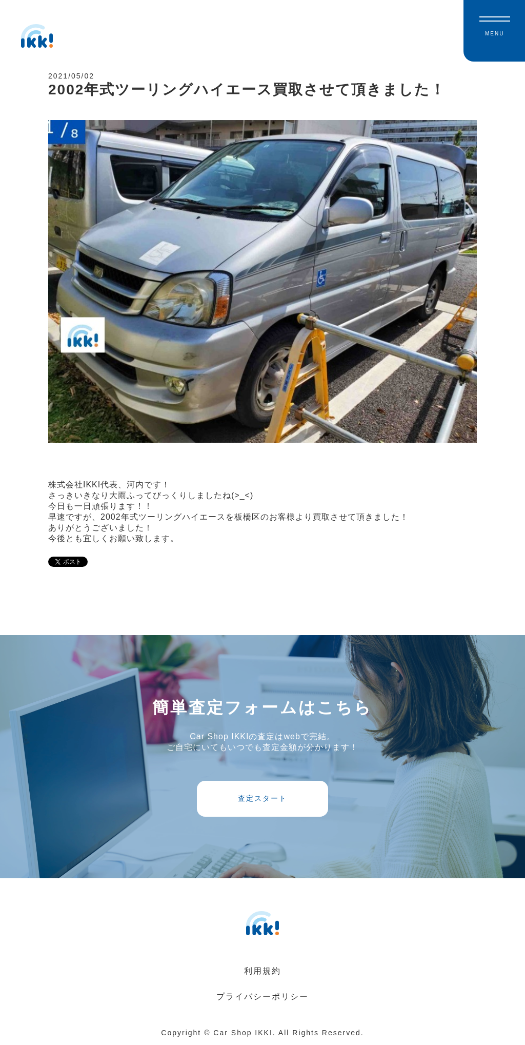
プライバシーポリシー (262, 996)
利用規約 (262, 971)
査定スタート (262, 798)
